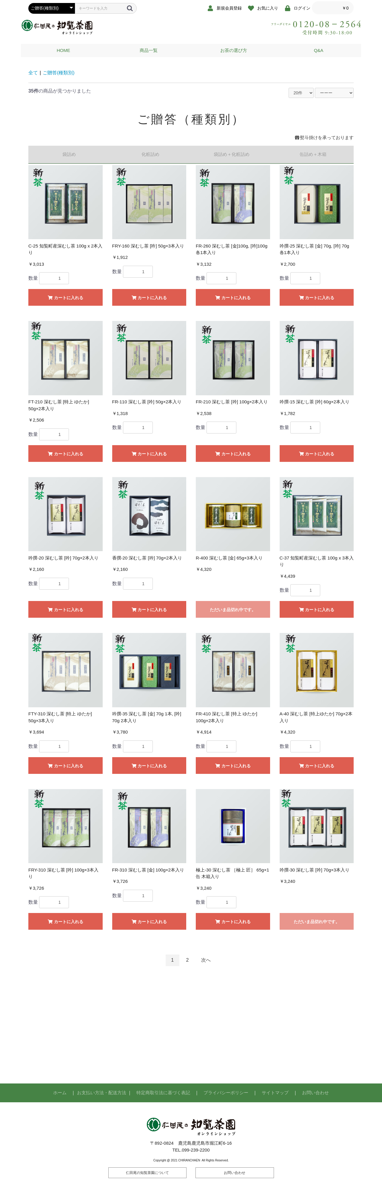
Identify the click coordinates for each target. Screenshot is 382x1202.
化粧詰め (150, 154)
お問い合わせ (315, 1092)
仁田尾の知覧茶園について (147, 1173)
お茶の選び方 (233, 50)
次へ (206, 960)
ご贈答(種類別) (59, 72)
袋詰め (69, 154)
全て (33, 72)
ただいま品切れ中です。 (233, 609)
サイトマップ (275, 1092)
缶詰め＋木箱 (313, 154)
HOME (63, 50)
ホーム (60, 1092)
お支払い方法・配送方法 (101, 1092)
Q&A (319, 50)
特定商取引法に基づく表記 (163, 1092)
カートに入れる (65, 297)
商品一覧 (149, 50)
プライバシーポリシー (226, 1092)
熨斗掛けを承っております (324, 137)
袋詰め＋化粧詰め (231, 154)
